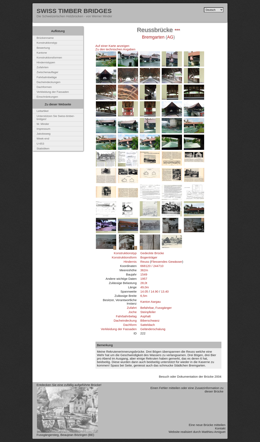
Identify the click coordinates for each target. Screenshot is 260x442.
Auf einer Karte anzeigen (112, 46)
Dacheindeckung (125, 320)
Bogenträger (148, 257)
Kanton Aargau (150, 301)
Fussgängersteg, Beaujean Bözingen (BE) (65, 435)
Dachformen (44, 87)
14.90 (154, 291)
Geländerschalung (152, 329)
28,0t (143, 283)
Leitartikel (43, 110)
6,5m (143, 295)
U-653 (40, 143)
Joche (132, 312)
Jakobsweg (43, 133)
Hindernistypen (46, 62)
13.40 (165, 291)
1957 (143, 278)
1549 (143, 274)
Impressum (43, 128)
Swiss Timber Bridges (74, 10)
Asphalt (145, 316)
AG (170, 37)
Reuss (144, 261)
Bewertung (43, 47)
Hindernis (130, 261)
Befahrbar (147, 307)
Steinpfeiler (148, 312)
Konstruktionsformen (49, 57)
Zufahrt (131, 307)
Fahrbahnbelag (126, 316)
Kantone (42, 52)
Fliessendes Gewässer (166, 261)
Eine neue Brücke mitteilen (207, 425)
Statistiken (43, 148)
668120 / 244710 (152, 266)
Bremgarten (153, 37)
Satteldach (147, 324)
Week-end (43, 138)
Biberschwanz (150, 320)
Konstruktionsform (124, 257)
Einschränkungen (47, 96)
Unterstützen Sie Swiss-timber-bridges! (56, 118)
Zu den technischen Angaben (115, 49)
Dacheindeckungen (48, 82)
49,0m (144, 287)
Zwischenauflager (47, 72)
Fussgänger (163, 307)
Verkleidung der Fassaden (118, 329)
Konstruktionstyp (125, 253)
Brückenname (45, 37)
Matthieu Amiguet (213, 431)
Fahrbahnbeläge (47, 77)
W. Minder (43, 123)
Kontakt (220, 428)
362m (144, 270)
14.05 (144, 291)
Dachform (130, 324)
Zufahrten (43, 67)
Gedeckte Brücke (152, 253)
